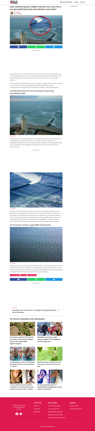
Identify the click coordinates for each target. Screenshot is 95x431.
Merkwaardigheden (66, 2)
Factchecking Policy (54, 406)
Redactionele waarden (55, 412)
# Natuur (23, 275)
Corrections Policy (54, 409)
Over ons (36, 406)
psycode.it (37, 412)
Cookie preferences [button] (75, 409)
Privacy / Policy (74, 406)
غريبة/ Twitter (12, 136)
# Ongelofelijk (32, 275)
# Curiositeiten (14, 275)
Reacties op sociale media (56, 418)
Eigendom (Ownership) (55, 415)
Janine (18, 12)
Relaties (82, 2)
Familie (76, 2)
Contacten (37, 409)
